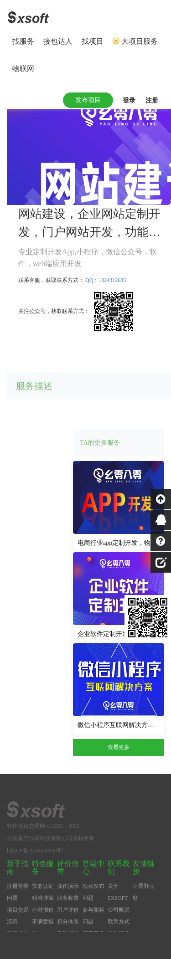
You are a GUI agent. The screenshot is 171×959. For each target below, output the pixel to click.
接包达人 (58, 41)
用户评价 (68, 910)
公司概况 (119, 910)
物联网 (23, 68)
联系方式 (119, 921)
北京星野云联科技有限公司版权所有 (50, 838)
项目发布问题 (93, 892)
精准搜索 (43, 898)
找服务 (23, 41)
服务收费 (68, 898)
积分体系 (68, 921)
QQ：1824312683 (105, 280)
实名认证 (43, 886)
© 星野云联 (144, 892)
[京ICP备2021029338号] (35, 850)
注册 (151, 100)
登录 (129, 100)
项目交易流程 (18, 916)
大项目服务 (139, 41)
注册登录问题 (18, 892)
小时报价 (43, 910)
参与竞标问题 (93, 916)
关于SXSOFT (118, 892)
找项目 (93, 41)
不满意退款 (43, 927)
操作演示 (68, 886)
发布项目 (88, 100)
